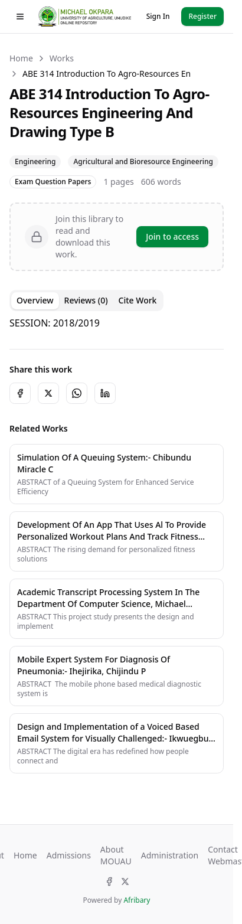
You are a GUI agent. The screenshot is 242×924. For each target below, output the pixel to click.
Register (202, 16)
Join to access (172, 236)
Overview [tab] (35, 300)
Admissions (69, 855)
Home (21, 58)
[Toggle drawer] (20, 16)
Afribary (136, 900)
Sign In (158, 16)
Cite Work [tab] (138, 300)
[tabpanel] (116, 323)
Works (62, 58)
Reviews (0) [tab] (86, 300)
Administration (169, 855)
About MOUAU (116, 855)
